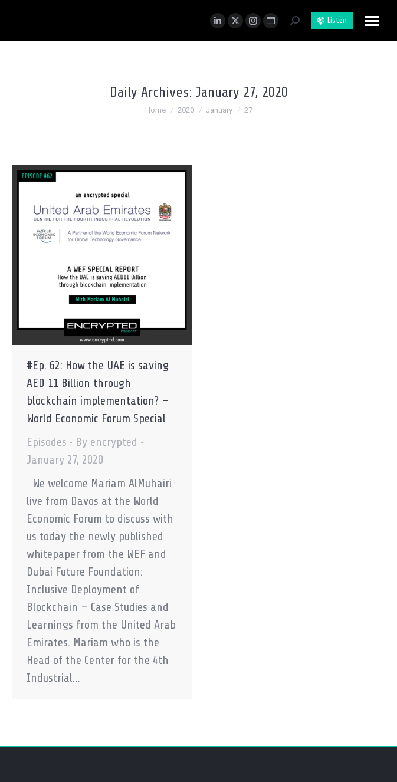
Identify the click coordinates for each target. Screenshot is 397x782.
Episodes (47, 442)
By (106, 442)
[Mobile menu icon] (372, 21)
